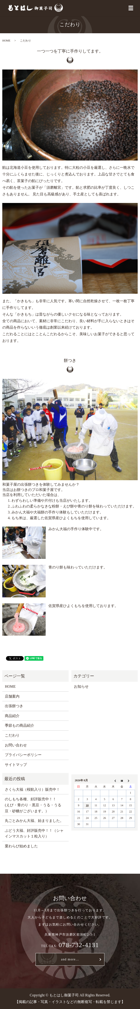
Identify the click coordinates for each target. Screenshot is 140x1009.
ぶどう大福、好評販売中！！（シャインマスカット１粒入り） (34, 833)
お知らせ (81, 686)
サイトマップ (16, 765)
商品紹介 (12, 716)
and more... (70, 959)
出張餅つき (14, 706)
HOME (6, 40)
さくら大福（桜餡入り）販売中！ (32, 789)
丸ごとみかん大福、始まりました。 (34, 821)
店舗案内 (12, 696)
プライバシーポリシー (23, 755)
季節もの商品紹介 (19, 725)
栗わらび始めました (21, 846)
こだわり (12, 735)
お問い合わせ (16, 745)
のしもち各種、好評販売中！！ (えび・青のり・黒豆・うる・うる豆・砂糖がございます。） (33, 805)
